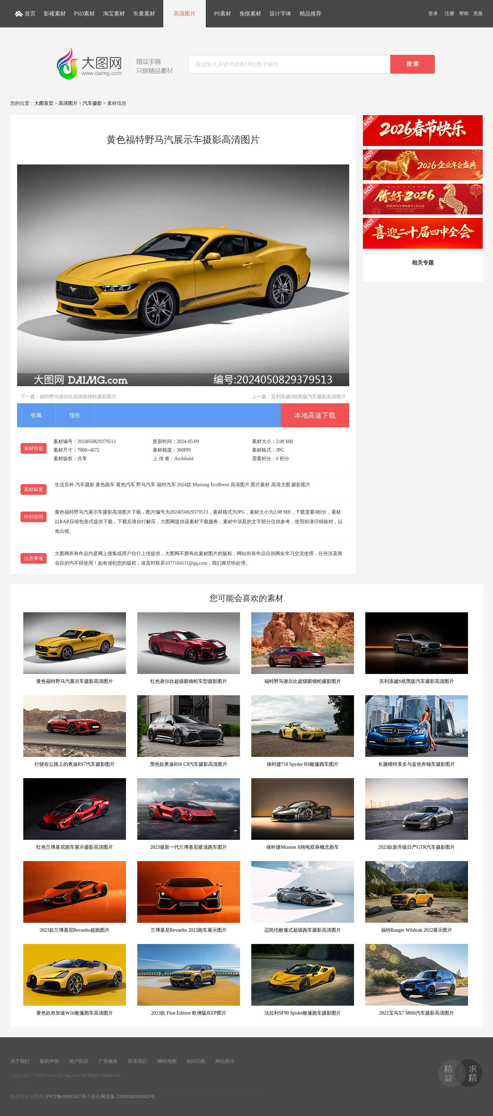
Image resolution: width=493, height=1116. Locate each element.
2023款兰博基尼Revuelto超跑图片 (74, 897)
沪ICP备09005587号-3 (67, 1096)
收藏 (36, 415)
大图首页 (43, 103)
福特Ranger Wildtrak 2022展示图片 (416, 897)
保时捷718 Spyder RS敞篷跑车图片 (302, 731)
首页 (30, 13)
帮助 (464, 13)
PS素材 (222, 13)
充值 (478, 13)
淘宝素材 (114, 13)
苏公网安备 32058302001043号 (123, 1096)
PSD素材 (84, 13)
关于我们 (19, 1061)
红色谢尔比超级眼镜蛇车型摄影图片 (188, 648)
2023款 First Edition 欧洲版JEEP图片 (188, 980)
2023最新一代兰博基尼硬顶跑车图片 (188, 814)
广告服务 (108, 1061)
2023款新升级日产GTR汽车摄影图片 (416, 814)
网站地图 (167, 1061)
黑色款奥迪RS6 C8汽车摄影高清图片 (188, 731)
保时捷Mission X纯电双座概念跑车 (302, 814)
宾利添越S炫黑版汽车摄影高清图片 (308, 396)
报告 (74, 415)
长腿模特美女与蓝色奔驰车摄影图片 (416, 731)
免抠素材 (250, 13)
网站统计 (225, 1061)
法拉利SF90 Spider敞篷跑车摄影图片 (302, 980)
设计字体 (280, 13)
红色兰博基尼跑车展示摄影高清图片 (74, 814)
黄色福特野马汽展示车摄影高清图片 (74, 648)
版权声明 (49, 1061)
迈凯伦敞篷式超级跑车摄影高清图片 (302, 897)
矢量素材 (144, 13)
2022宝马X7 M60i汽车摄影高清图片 (416, 980)
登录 (433, 13)
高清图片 (184, 13)
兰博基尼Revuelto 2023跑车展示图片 (188, 897)
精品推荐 (310, 13)
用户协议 (78, 1061)
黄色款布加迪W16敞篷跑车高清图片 (74, 980)
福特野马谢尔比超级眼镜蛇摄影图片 (78, 396)
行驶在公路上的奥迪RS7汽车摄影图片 (74, 731)
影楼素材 (55, 13)
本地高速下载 (315, 415)
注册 (449, 13)
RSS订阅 (196, 1061)
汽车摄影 (92, 103)
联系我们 (137, 1061)
